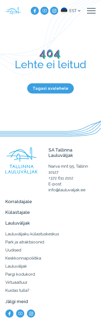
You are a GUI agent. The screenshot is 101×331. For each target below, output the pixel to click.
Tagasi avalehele (50, 88)
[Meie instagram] (54, 11)
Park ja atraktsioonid (24, 242)
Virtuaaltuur (16, 282)
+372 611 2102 (60, 178)
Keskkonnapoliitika (23, 258)
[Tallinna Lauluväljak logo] (13, 11)
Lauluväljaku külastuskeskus (32, 234)
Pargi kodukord (20, 274)
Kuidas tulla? (17, 290)
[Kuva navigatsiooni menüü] (91, 10)
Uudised (13, 250)
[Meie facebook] (35, 11)
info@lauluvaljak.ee (66, 190)
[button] (71, 11)
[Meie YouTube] (44, 11)
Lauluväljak (16, 266)
